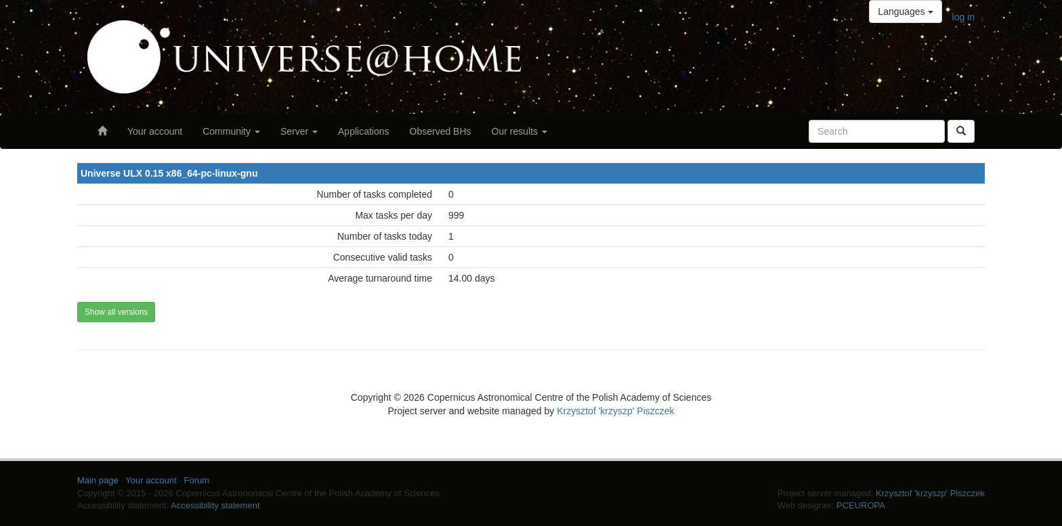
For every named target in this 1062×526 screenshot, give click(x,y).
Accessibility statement (215, 505)
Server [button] (299, 131)
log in (963, 17)
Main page (98, 480)
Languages (905, 11)
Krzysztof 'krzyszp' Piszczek (615, 411)
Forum (197, 480)
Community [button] (231, 131)
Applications (363, 131)
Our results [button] (519, 131)
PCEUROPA (860, 505)
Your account (154, 131)
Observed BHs (440, 131)
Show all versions (116, 312)
